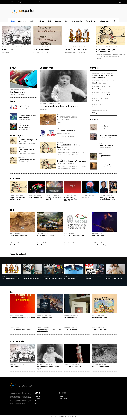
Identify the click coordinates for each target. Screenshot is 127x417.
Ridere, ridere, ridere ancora (21, 329)
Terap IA (88, 278)
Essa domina (14, 245)
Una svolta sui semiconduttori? (24, 126)
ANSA (40, 47)
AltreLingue (21, 137)
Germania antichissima (67, 117)
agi (19, 129)
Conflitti (94, 73)
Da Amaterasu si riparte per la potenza (27, 116)
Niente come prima (99, 317)
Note (58, 114)
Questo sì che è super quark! (54, 198)
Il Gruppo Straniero (99, 329)
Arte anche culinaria (106, 145)
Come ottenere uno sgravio (74, 245)
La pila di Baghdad (105, 165)
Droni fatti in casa (98, 101)
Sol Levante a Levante (99, 107)
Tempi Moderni (68, 46)
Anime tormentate (71, 329)
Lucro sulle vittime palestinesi (102, 95)
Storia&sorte (5, 46)
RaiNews (75, 47)
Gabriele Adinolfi (106, 47)
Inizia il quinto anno (99, 83)
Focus (11, 89)
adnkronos (16, 89)
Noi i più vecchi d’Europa (76, 49)
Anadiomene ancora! (72, 366)
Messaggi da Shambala (46, 235)
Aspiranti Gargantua (25, 106)
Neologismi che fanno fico (53, 278)
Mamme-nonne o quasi (114, 278)
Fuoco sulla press (98, 89)
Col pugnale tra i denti (100, 366)
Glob (19, 103)
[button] (114, 21)
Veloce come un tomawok (108, 135)
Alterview (98, 46)
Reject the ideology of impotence (71, 161)
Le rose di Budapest (35, 197)
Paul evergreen (98, 235)
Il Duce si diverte (41, 49)
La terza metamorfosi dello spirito (59, 106)
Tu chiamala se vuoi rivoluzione (22, 317)
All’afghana (96, 113)
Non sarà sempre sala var (74, 235)
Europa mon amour (44, 317)
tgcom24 (20, 108)
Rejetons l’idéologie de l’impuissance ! (26, 160)
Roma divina (8, 49)
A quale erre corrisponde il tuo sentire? (70, 198)
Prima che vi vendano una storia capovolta (107, 198)
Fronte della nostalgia (99, 245)
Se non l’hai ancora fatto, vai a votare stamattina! (102, 76)
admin (20, 119)
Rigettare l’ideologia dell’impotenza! (105, 50)
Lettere (12, 315)
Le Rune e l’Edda (70, 317)
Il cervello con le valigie (31, 278)
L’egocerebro (86, 197)
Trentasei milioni (17, 92)
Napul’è (39, 245)
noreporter (12, 47)
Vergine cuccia (69, 278)
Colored (35, 46)
